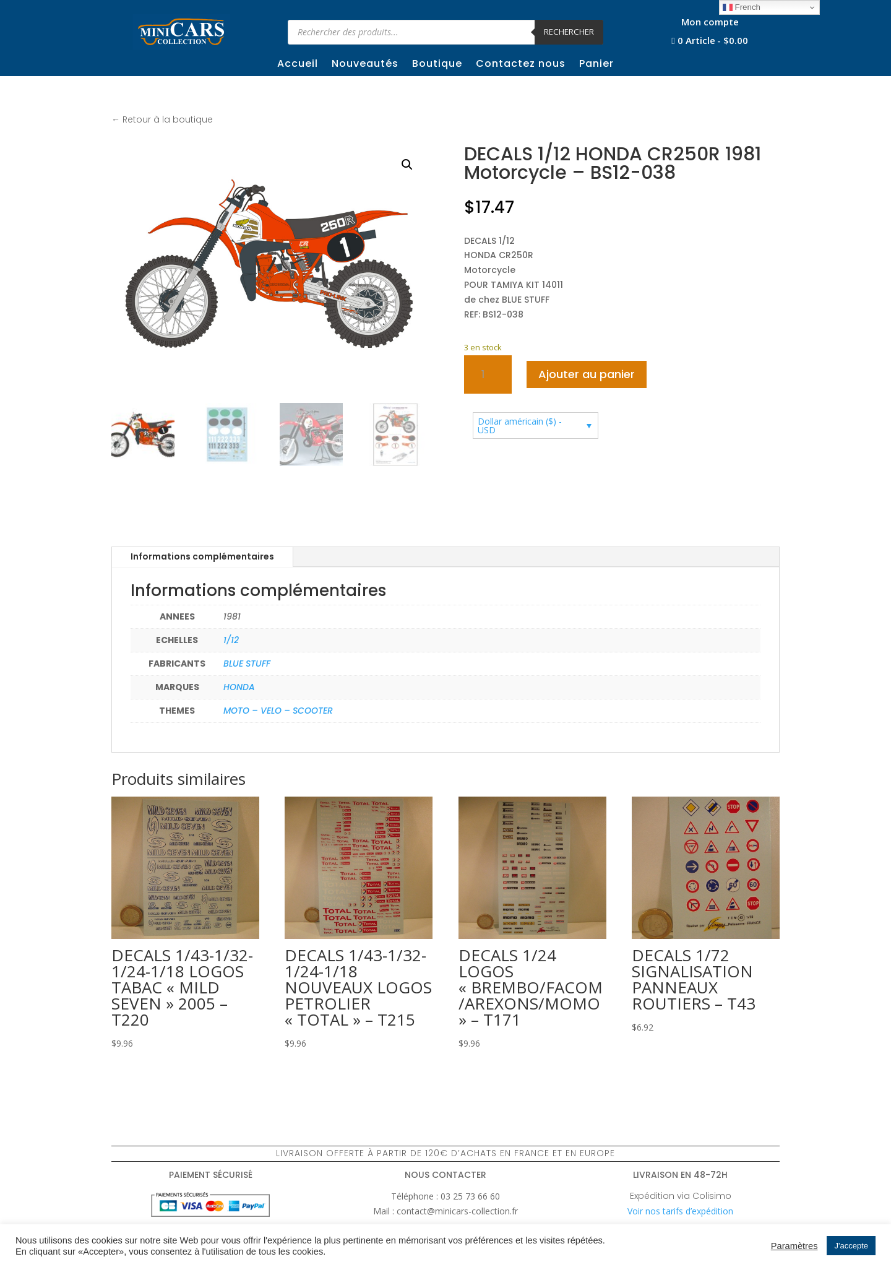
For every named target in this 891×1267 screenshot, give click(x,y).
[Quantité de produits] (488, 374)
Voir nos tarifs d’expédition (680, 1211)
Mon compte (710, 22)
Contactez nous (521, 65)
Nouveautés (365, 65)
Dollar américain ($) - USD (520, 425)
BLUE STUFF (246, 663)
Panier (596, 65)
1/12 (231, 640)
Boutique (437, 65)
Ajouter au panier (586, 374)
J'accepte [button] (851, 1245)
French (741, 7)
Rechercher (569, 31)
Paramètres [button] (794, 1246)
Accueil (297, 65)
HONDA (239, 687)
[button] (407, 165)
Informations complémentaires (202, 556)
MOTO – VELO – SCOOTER (278, 710)
